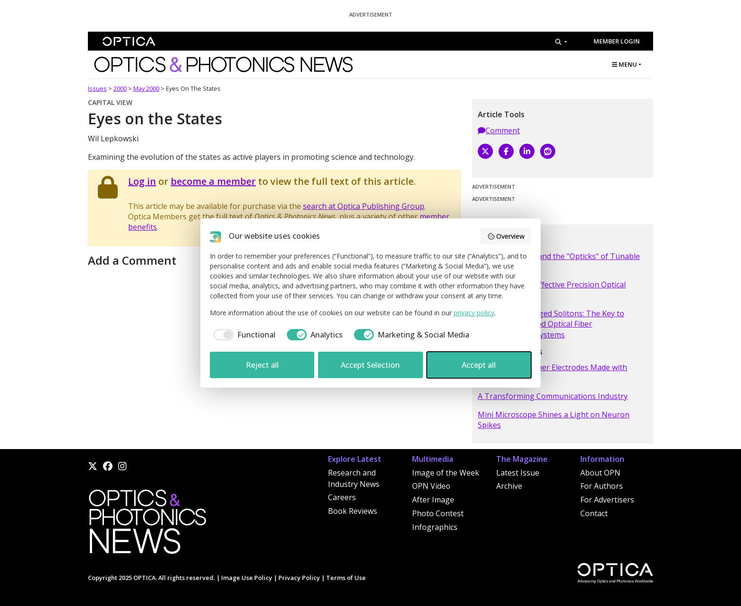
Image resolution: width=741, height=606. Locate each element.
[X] (485, 151)
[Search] (561, 41)
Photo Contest (438, 513)
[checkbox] (243, 334)
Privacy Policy (299, 577)
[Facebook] (506, 151)
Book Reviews (352, 511)
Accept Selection (370, 365)
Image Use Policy (246, 577)
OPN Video (431, 486)
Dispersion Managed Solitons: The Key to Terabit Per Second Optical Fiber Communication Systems (551, 324)
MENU (624, 64)
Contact (594, 513)
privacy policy (474, 312)
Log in (142, 181)
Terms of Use (346, 577)
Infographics (434, 527)
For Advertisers (607, 499)
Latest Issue (517, 472)
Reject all (262, 365)
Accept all (479, 365)
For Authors (601, 486)
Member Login (617, 41)
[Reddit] (547, 151)
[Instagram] (122, 466)
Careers (342, 497)
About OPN (600, 472)
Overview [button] (506, 236)
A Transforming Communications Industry (553, 396)
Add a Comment (132, 260)
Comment (499, 130)
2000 (120, 88)
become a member (213, 181)
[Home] (147, 524)
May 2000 (146, 88)
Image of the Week (445, 472)
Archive (509, 486)
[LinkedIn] (526, 151)
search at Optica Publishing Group (363, 206)
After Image (433, 499)
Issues (97, 88)
